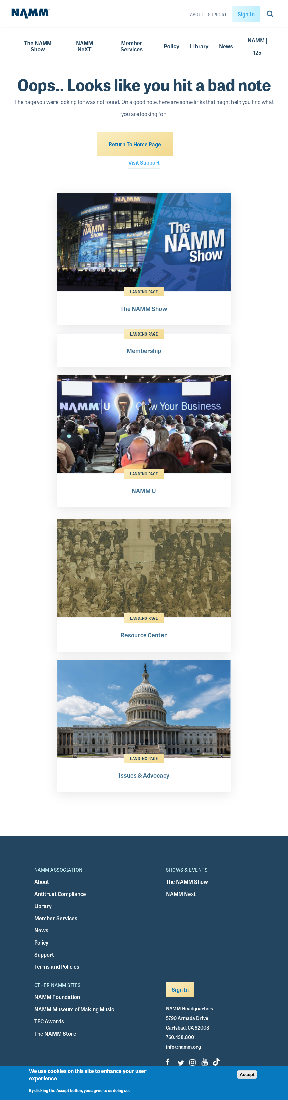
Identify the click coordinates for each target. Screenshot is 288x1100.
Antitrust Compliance (60, 894)
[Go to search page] (270, 15)
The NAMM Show (38, 46)
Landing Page (144, 291)
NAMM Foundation (57, 997)
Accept (247, 1077)
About (197, 14)
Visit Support (144, 162)
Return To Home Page (135, 144)
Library (199, 46)
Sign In (246, 14)
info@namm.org (183, 1046)
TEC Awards (49, 1021)
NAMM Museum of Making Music (74, 1009)
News (226, 46)
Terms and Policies (56, 967)
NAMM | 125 (257, 46)
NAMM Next (181, 894)
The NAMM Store (55, 1033)
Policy (171, 46)
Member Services (131, 46)
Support (217, 14)
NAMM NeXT (84, 46)
